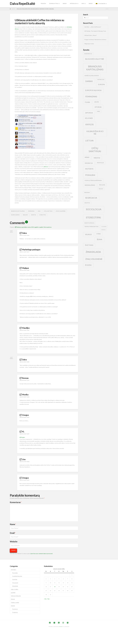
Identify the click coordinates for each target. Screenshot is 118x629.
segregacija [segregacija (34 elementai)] (91, 198)
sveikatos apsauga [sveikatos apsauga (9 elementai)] (89, 223)
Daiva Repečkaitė (22, 3)
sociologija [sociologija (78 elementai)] (93, 209)
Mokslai (13, 599)
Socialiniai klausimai (17, 576)
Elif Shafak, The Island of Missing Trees (95, 31)
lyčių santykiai (48, 211)
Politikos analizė (15, 602)
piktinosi (46, 166)
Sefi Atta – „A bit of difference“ (92, 27)
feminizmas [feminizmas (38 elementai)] (91, 96)
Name (13, 524)
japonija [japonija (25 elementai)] (89, 113)
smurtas (33, 215)
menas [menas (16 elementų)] (87, 157)
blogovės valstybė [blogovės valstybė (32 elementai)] (94, 59)
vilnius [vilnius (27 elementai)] (88, 234)
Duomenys (15, 609)
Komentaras (15, 502)
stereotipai (42, 215)
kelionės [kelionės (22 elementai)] (89, 118)
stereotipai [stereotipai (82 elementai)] (93, 217)
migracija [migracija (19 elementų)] (89, 163)
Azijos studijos (14, 589)
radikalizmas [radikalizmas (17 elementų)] (90, 185)
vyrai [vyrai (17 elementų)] (98, 234)
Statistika (14, 579)
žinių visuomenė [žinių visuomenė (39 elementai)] (93, 259)
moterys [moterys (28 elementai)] (89, 169)
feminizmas (31, 211)
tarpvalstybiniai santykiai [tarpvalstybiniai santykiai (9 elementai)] (91, 226)
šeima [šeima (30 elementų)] (99, 239)
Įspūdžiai (13, 592)
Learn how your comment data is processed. (41, 553)
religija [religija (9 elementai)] (101, 188)
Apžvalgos (13, 569)
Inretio (61, 626)
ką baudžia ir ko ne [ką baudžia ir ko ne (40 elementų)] (95, 132)
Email (12, 533)
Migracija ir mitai (89, 43)
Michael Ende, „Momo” (90, 35)
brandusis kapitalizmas (18, 211)
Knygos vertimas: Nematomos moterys (95, 39)
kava (39, 211)
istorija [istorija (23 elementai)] (98, 107)
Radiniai (13, 605)
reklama (25, 215)
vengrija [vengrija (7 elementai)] (103, 229)
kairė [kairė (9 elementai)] (98, 111)
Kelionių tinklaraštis (16, 596)
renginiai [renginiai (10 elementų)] (87, 192)
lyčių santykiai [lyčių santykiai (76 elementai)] (95, 150)
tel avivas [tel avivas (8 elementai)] (103, 226)
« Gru (45, 599)
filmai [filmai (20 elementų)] (87, 102)
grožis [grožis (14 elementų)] (96, 102)
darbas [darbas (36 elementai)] (89, 81)
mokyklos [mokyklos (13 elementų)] (100, 162)
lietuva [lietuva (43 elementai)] (89, 140)
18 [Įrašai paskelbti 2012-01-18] (54, 586)
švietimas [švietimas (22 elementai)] (89, 245)
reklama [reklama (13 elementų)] (102, 185)
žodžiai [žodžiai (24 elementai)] (88, 265)
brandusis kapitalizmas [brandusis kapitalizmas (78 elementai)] (94, 68)
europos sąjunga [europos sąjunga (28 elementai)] (93, 90)
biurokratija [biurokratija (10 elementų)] (88, 53)
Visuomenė (15, 582)
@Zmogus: (22, 437)
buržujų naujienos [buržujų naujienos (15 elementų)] (92, 75)
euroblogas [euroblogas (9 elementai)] (100, 79)
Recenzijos (15, 573)
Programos (15, 612)
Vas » (48, 599)
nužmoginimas (15, 215)
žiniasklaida (15, 586)
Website (13, 541)
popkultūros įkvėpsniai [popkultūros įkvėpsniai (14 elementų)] (93, 180)
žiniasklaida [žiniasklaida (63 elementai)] (93, 252)
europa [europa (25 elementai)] (101, 84)
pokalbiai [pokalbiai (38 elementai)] (90, 175)
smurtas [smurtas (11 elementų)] (87, 203)
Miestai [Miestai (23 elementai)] (97, 158)
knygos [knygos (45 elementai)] (89, 124)
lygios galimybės (61, 211)
